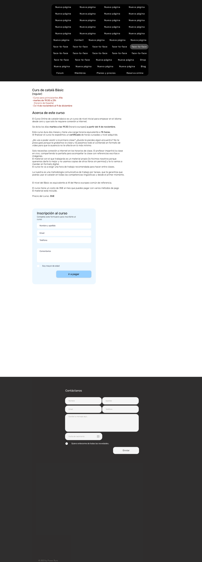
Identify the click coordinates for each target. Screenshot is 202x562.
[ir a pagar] (73, 274)
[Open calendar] (98, 436)
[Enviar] (126, 450)
